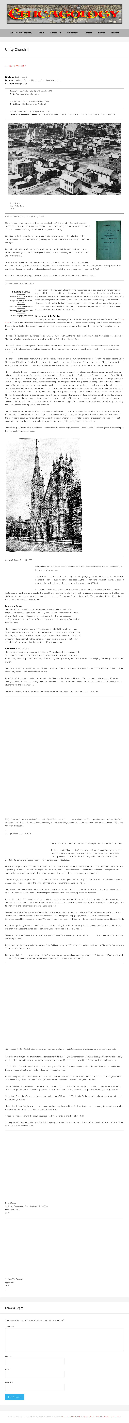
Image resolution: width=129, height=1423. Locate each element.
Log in (118, 1417)
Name (8, 1356)
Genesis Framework (93, 1417)
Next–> (23, 65)
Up (17, 65)
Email (8, 1369)
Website (9, 1382)
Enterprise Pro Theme (71, 1417)
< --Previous (10, 65)
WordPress (109, 1417)
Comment (10, 1326)
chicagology (64, 16)
